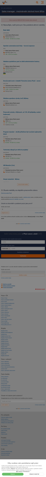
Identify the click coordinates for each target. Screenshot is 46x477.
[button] (23, 471)
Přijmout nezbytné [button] (34, 474)
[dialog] (23, 468)
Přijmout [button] (12, 474)
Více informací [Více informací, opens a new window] (28, 470)
